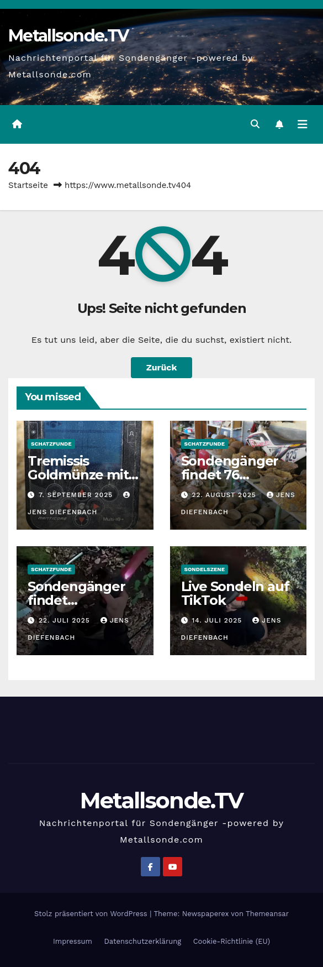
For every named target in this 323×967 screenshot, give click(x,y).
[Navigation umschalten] (302, 124)
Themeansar (267, 913)
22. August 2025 (225, 495)
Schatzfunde (51, 444)
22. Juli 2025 (66, 620)
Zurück (161, 367)
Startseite (28, 185)
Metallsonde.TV (68, 35)
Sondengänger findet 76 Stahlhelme (230, 474)
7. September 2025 (77, 495)
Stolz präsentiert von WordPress (92, 913)
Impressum (72, 941)
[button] (255, 124)
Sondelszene (204, 569)
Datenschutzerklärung (142, 941)
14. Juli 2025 (218, 620)
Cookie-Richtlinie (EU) (231, 941)
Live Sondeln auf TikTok (235, 593)
